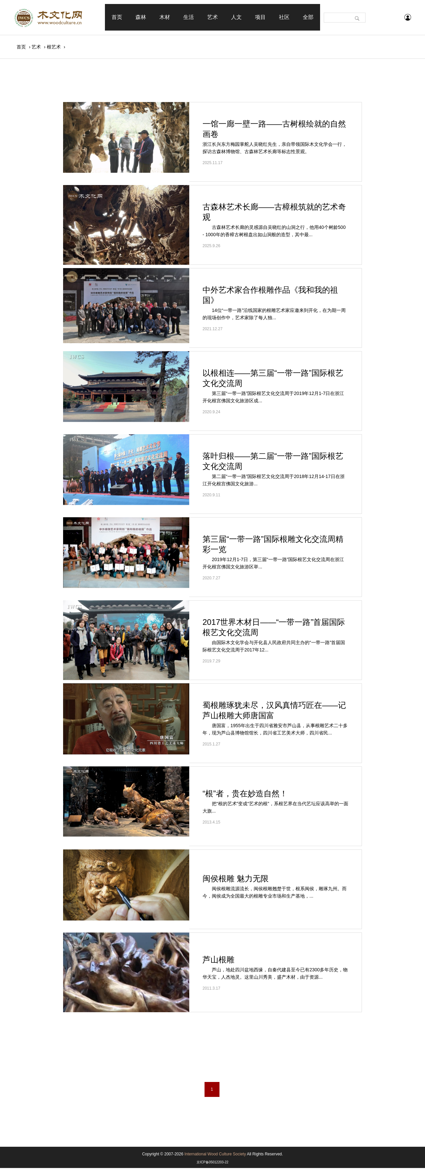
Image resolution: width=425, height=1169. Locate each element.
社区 (284, 17)
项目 (260, 17)
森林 (140, 17)
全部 (308, 17)
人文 (236, 17)
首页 (117, 17)
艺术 (212, 17)
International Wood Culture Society (215, 1155)
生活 (188, 17)
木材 (164, 17)
